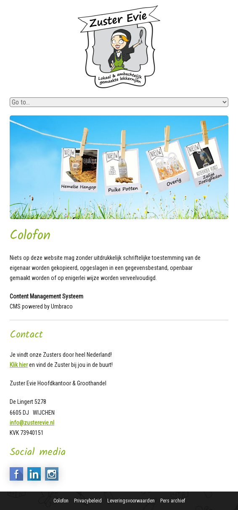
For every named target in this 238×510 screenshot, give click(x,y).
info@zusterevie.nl (32, 422)
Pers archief (172, 501)
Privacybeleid (88, 501)
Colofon (61, 501)
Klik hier (19, 364)
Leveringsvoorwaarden (131, 501)
